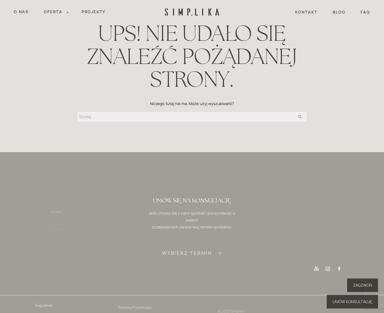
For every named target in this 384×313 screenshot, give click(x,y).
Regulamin (44, 306)
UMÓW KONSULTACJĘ (352, 301)
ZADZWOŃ (362, 285)
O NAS (21, 11)
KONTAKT (306, 12)
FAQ (365, 12)
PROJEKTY (94, 11)
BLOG (339, 12)
